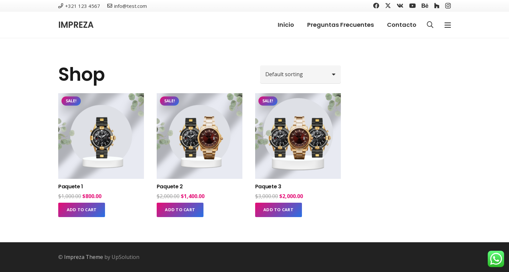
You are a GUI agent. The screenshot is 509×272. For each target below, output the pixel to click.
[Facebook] (376, 5)
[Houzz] (436, 5)
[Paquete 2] (199, 97)
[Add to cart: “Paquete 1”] (81, 210)
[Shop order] (300, 74)
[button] (430, 25)
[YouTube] (412, 5)
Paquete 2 (170, 186)
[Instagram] (448, 6)
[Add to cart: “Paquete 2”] (180, 210)
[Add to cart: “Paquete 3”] (278, 210)
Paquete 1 (70, 186)
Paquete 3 (268, 186)
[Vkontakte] (400, 5)
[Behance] (425, 5)
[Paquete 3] (298, 97)
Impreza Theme (83, 257)
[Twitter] (388, 5)
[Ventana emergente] (448, 25)
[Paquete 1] (101, 97)
